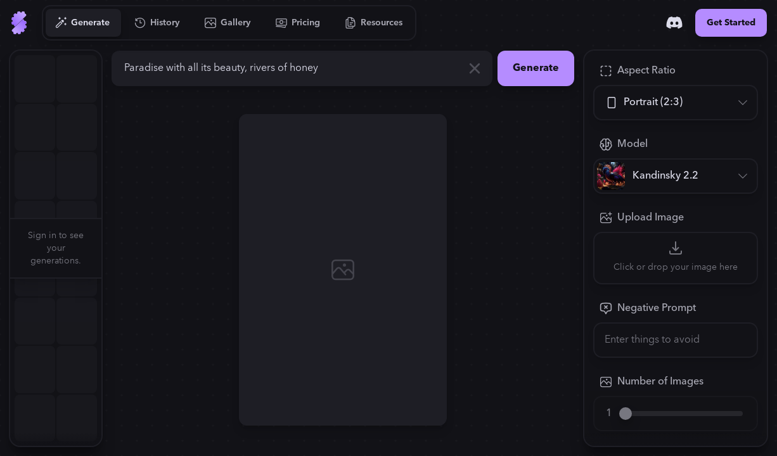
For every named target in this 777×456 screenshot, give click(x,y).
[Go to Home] (19, 23)
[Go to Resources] (374, 22)
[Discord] (674, 22)
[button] (109, 248)
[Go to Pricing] (298, 22)
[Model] (675, 176)
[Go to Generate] (82, 22)
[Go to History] (157, 22)
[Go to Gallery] (228, 22)
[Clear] (474, 68)
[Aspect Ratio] (675, 102)
